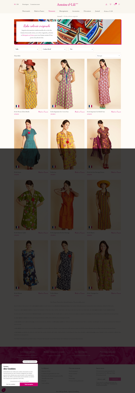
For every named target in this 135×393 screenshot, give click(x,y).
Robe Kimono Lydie (20, 233)
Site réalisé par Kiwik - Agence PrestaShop (67, 391)
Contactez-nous (35, 4)
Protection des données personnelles (52, 376)
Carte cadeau (45, 383)
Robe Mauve (91, 232)
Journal (43, 380)
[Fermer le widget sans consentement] (30, 361)
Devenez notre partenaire (76, 380)
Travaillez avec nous (47, 378)
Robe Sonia (17, 172)
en (18, 4)
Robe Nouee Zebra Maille (21, 112)
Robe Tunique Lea (92, 293)
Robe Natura (18, 293)
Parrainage (72, 378)
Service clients (73, 373)
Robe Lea (53, 172)
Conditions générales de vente (50, 373)
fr (15, 4)
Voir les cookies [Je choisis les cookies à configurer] (10, 384)
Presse (70, 376)
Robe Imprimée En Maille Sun (96, 112)
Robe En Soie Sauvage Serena (95, 172)
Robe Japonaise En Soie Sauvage (60, 232)
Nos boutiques (73, 371)
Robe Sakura (54, 293)
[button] (4, 390)
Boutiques (25, 4)
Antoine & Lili (45, 371)
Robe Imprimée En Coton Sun (60, 112)
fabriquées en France (28, 35)
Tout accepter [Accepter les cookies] (29, 384)
